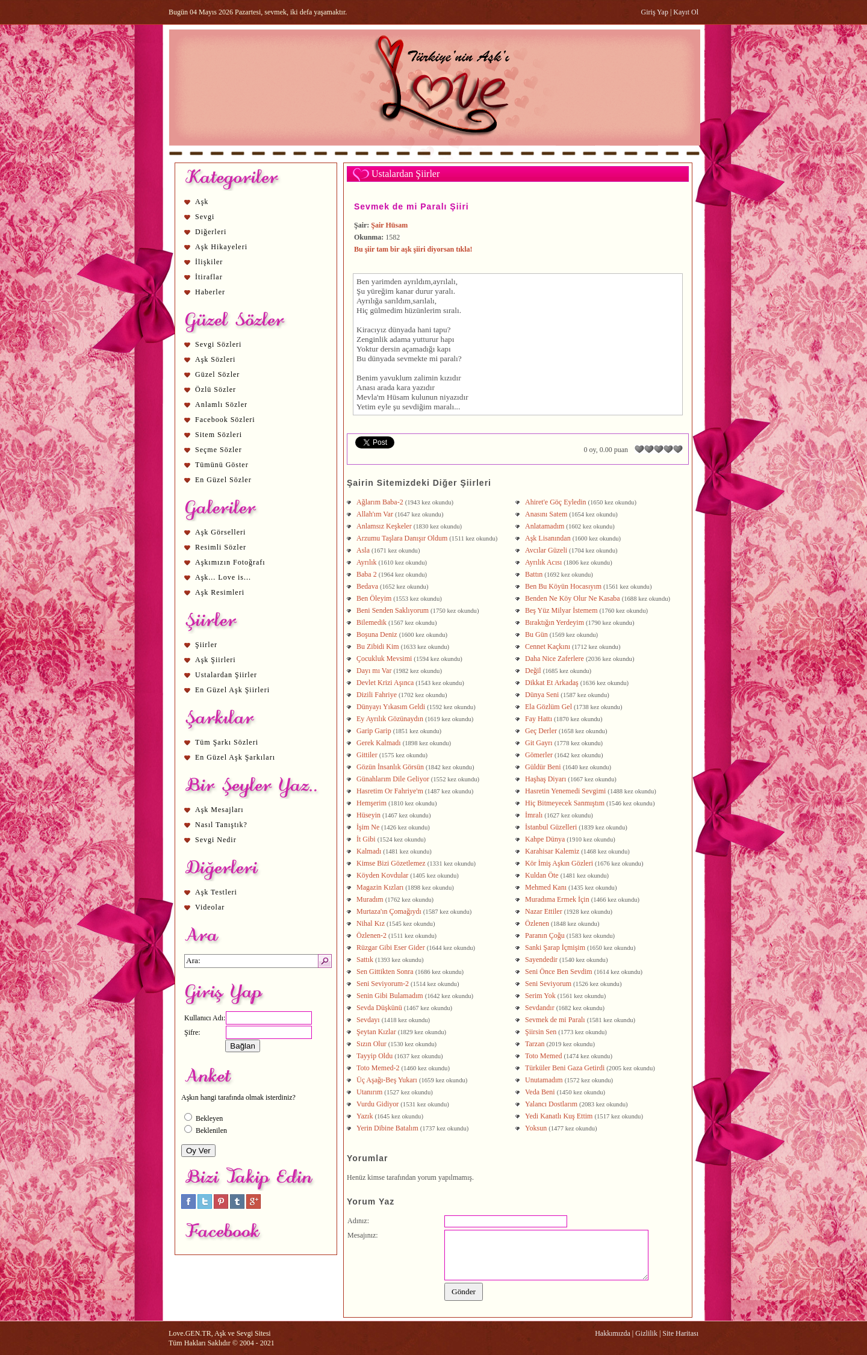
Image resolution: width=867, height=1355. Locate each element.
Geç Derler (541, 731)
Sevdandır (540, 1007)
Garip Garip (373, 731)
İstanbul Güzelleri (551, 827)
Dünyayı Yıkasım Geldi (390, 706)
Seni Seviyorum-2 (382, 983)
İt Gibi (366, 839)
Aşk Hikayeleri (221, 247)
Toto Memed (543, 1056)
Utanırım (369, 1092)
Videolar (210, 907)
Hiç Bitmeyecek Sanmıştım (564, 803)
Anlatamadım (544, 526)
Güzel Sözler (217, 374)
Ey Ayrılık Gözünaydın (389, 719)
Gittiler (367, 755)
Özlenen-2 (371, 935)
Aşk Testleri (216, 892)
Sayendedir (541, 959)
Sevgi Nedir (216, 840)
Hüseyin (368, 815)
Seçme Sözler (218, 449)
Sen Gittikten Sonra (385, 971)
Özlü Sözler (215, 389)
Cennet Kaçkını (547, 646)
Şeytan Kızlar (376, 1032)
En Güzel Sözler (223, 480)
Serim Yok (540, 995)
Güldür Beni (543, 767)
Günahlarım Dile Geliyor (392, 779)
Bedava (367, 586)
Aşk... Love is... (223, 577)
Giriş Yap (654, 12)
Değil (533, 670)
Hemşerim (371, 803)
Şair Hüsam (389, 225)
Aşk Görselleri (220, 532)
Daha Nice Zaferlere (554, 658)
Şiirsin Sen (540, 1032)
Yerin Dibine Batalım (387, 1128)
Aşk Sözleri (215, 359)
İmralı (533, 815)
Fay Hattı (538, 719)
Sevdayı (368, 1019)
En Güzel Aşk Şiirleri (232, 690)
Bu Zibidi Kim (377, 646)
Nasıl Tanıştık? (221, 824)
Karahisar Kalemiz (552, 851)
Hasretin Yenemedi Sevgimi (565, 791)
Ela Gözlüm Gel (548, 706)
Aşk (201, 201)
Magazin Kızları (379, 887)
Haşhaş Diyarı (545, 779)
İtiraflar (209, 277)
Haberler (210, 292)
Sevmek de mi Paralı (555, 1019)
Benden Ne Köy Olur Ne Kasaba (572, 598)
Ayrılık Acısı (543, 562)
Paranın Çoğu (545, 935)
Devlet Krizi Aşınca (385, 682)
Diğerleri (210, 232)
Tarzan (534, 1044)
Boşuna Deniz (376, 634)
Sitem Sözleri (218, 434)
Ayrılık (366, 562)
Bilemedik (371, 622)
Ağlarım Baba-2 (379, 502)
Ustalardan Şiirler (226, 675)
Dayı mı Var (373, 670)
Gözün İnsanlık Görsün (390, 767)
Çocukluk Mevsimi (384, 658)
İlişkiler (209, 262)
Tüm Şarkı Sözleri (226, 742)
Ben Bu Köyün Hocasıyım (563, 586)
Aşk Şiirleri (215, 660)
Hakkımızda (612, 1333)
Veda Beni (540, 1092)
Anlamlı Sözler (221, 404)
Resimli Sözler (220, 547)
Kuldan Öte (542, 875)
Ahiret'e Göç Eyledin (555, 502)
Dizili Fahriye (376, 694)
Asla (363, 550)
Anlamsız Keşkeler (384, 526)
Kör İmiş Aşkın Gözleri (559, 863)
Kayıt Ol (685, 12)
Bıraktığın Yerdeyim (554, 622)
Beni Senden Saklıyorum (392, 610)
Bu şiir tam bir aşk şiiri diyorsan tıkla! (413, 249)
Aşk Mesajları (219, 809)
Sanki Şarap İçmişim (555, 947)
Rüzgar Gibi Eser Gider (390, 947)
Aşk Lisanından (548, 538)
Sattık (364, 959)
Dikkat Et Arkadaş (552, 682)
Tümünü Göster (222, 464)
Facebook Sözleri (225, 419)
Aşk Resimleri (219, 592)
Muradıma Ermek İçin (557, 899)
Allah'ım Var (374, 514)
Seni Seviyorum (548, 983)
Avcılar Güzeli (546, 550)
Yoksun (536, 1128)
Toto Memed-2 (377, 1068)
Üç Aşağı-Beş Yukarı (386, 1080)
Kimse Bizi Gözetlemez (391, 863)
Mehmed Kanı (546, 887)
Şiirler (206, 644)
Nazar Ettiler (543, 911)
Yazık (364, 1116)
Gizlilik (646, 1333)
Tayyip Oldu (374, 1056)
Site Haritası (680, 1333)
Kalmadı (368, 851)
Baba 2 (366, 574)
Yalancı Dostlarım (551, 1104)
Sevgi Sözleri (218, 344)
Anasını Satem (546, 514)
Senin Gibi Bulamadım (389, 995)
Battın (533, 574)
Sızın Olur (371, 1044)
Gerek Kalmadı (378, 743)
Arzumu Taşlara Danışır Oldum (401, 538)
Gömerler (539, 755)
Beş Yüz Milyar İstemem (561, 610)
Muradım (370, 899)
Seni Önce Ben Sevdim (558, 971)
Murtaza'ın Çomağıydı (388, 911)
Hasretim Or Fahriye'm (389, 791)
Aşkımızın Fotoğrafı (230, 562)
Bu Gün (536, 634)
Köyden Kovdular (382, 875)
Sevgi (204, 216)
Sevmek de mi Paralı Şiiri (411, 206)
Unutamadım (544, 1080)
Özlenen (537, 923)
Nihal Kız (370, 923)
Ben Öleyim (373, 598)
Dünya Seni (542, 694)
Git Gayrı (539, 743)
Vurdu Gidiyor (377, 1104)
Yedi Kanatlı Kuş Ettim (558, 1116)
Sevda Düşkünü (379, 1007)
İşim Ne (367, 827)
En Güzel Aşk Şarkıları (235, 757)
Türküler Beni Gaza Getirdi (564, 1068)
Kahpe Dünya (545, 839)
